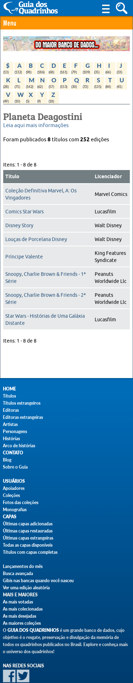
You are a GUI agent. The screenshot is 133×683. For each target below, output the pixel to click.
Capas (9, 516)
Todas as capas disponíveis (27, 545)
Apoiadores (13, 488)
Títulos (9, 396)
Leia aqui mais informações (36, 125)
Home (9, 389)
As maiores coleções (22, 623)
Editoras (11, 410)
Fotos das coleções (20, 502)
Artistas (10, 424)
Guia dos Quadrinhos (33, 630)
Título (12, 176)
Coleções (11, 495)
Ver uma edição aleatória (26, 587)
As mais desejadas (19, 616)
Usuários (14, 481)
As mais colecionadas (23, 609)
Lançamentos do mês (23, 566)
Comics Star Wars (24, 211)
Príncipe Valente (24, 256)
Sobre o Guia (15, 467)
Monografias (15, 509)
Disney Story (19, 225)
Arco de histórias (19, 445)
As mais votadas (18, 602)
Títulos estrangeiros (21, 403)
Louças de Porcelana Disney (36, 239)
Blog (7, 460)
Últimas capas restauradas (27, 531)
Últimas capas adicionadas (27, 523)
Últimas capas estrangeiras (28, 538)
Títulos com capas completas (30, 552)
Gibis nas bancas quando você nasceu (38, 580)
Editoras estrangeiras (23, 417)
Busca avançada (18, 573)
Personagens (15, 431)
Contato (13, 452)
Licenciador (108, 176)
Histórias (11, 438)
